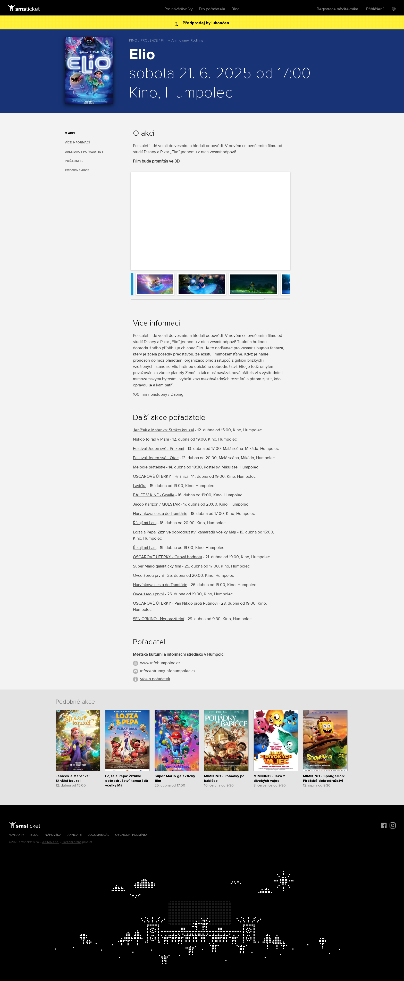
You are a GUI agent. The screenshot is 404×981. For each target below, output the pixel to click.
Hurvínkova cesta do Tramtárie (160, 513)
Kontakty (16, 835)
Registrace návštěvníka (337, 9)
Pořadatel (74, 161)
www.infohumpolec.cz (160, 663)
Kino (143, 93)
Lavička (139, 485)
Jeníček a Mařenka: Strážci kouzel (163, 430)
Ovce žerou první (148, 575)
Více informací (77, 142)
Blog (235, 9)
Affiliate (75, 835)
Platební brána (71, 842)
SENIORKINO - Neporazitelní (158, 618)
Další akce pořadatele (84, 152)
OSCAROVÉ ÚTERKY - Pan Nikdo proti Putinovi (175, 603)
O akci (70, 133)
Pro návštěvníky (178, 9)
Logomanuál (98, 835)
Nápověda (53, 835)
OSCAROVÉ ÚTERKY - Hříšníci (160, 476)
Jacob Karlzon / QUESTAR (156, 504)
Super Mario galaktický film (157, 566)
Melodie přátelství (149, 467)
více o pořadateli (155, 679)
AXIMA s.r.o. (50, 842)
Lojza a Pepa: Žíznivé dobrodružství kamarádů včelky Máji (184, 532)
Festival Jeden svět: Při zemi (158, 448)
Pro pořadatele (212, 9)
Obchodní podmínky (131, 835)
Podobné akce (77, 170)
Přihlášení (375, 9)
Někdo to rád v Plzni (151, 439)
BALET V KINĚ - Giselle (153, 495)
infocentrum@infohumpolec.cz (168, 671)
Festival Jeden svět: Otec (156, 457)
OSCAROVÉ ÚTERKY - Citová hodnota (167, 557)
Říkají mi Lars (144, 522)
